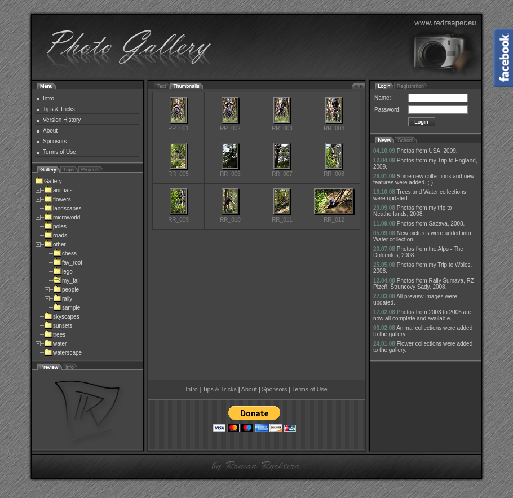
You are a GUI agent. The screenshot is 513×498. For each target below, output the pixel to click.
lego (63, 271)
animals (58, 190)
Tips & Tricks (59, 109)
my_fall (66, 280)
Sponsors (55, 141)
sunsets (58, 326)
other (55, 244)
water (55, 344)
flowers (57, 199)
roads (55, 235)
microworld (62, 217)
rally (62, 299)
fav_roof (67, 262)
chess (65, 253)
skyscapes (61, 317)
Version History (62, 120)
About (50, 130)
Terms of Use (59, 152)
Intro (48, 98)
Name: (382, 98)
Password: (387, 110)
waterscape (63, 353)
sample (66, 308)
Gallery (48, 181)
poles (55, 226)
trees (54, 335)
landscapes (63, 208)
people (66, 290)
